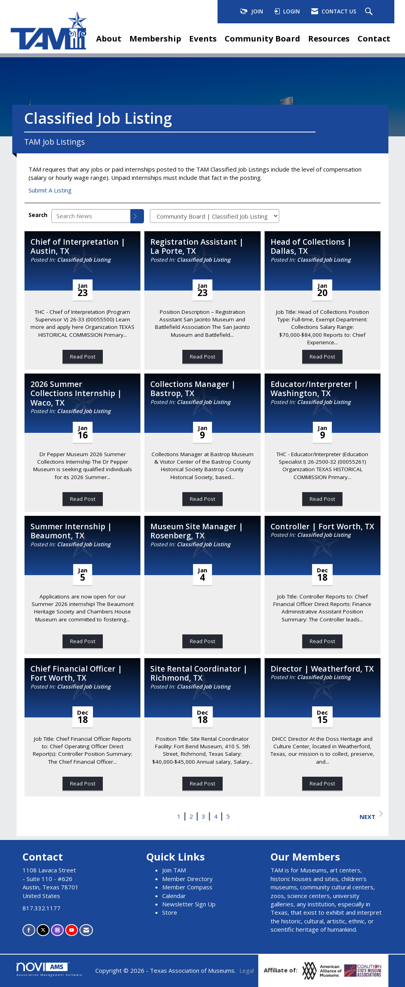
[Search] (137, 216)
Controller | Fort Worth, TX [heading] (322, 526)
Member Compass (187, 887)
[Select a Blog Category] (214, 216)
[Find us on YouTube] (71, 930)
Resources (329, 38)
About (108, 38)
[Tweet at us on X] (43, 930)
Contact (374, 38)
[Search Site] (370, 12)
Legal (246, 970)
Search (37, 215)
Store (169, 912)
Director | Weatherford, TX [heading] (322, 668)
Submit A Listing (50, 190)
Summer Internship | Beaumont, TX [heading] (71, 531)
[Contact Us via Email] (86, 930)
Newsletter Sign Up (189, 904)
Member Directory (187, 879)
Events (203, 38)
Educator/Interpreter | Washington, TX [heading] (314, 388)
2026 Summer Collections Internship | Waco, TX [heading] (76, 393)
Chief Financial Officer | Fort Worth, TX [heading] (76, 673)
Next (371, 816)
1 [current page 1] (179, 816)
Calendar (174, 896)
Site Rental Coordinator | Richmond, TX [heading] (199, 673)
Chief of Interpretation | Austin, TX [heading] (77, 246)
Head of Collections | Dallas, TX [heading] (311, 246)
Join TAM (174, 870)
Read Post (82, 356)
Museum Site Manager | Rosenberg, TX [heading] (196, 531)
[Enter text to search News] (91, 216)
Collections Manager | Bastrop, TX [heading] (193, 388)
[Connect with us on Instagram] (57, 930)
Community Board (262, 38)
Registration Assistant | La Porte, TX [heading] (197, 246)
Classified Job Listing (83, 259)
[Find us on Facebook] (29, 930)
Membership (155, 38)
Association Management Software (50, 969)
